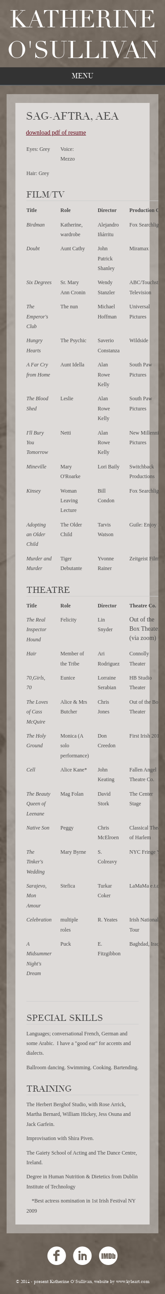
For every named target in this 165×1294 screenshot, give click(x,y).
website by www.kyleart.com (122, 1281)
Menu (82, 76)
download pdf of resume (56, 132)
